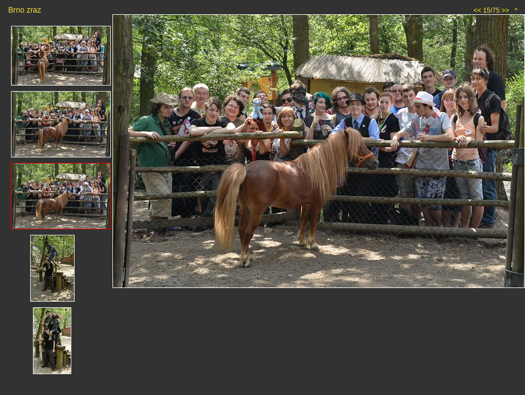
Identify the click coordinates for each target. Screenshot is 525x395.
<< (477, 10)
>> (505, 10)
